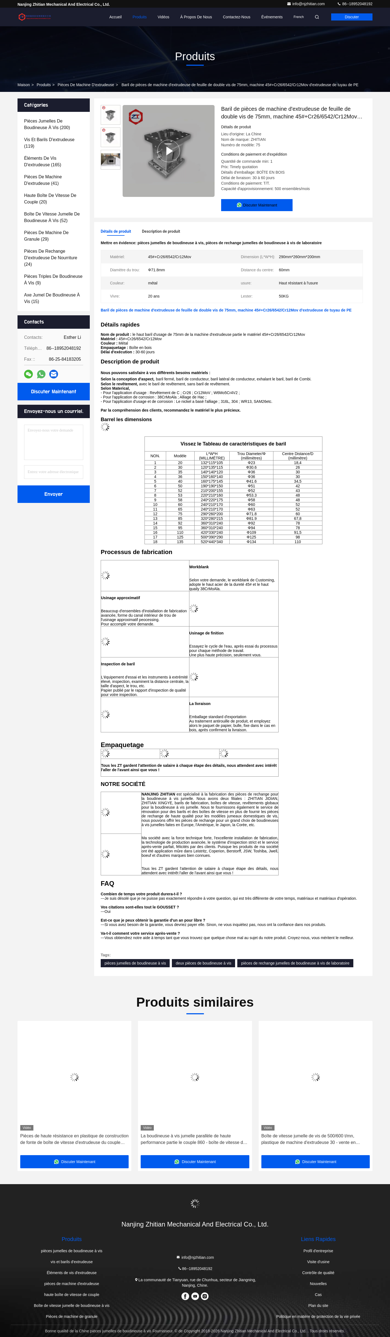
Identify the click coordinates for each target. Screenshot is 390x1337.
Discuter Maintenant (53, 391)
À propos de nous (196, 17)
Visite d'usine (318, 1262)
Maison (24, 85)
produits (44, 85)
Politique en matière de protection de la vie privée (318, 1316)
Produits (140, 17)
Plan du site (318, 1305)
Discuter (352, 17)
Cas (318, 1294)
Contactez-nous (236, 17)
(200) (47, 124)
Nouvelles (318, 1283)
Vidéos (163, 17)
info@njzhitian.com (306, 4)
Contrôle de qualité (318, 1273)
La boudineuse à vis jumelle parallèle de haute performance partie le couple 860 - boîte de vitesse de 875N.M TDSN (193, 1140)
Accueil (115, 17)
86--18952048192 (354, 4)
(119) (49, 142)
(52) (52, 217)
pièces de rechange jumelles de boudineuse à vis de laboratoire (295, 963)
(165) (42, 161)
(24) (50, 258)
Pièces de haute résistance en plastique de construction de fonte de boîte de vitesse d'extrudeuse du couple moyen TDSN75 (74, 1140)
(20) (50, 198)
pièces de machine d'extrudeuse (85, 85)
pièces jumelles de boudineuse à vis (135, 963)
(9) (53, 279)
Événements (272, 17)
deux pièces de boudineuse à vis (203, 963)
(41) (43, 180)
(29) (46, 235)
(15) (52, 298)
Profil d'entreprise (318, 1251)
